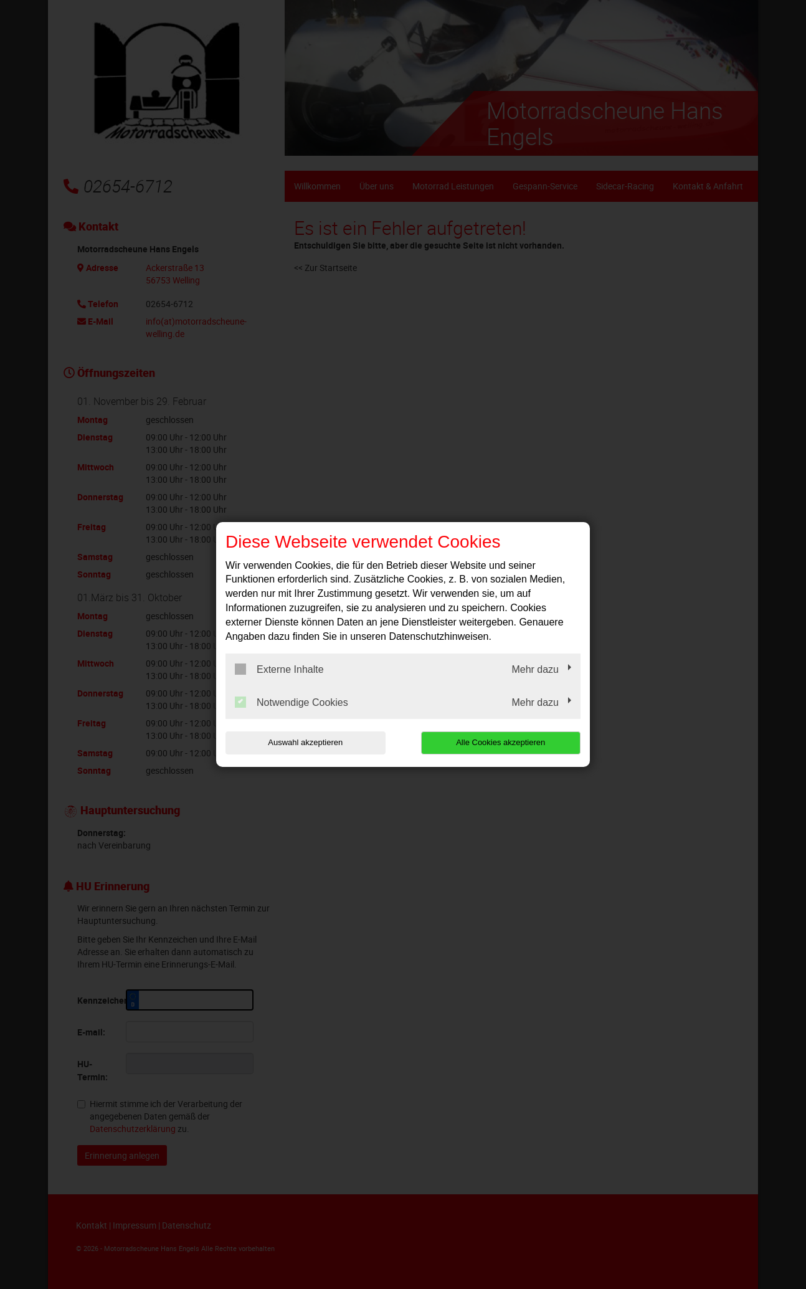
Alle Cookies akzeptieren (500, 742)
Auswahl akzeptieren (305, 742)
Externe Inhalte (279, 669)
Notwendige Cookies (291, 702)
